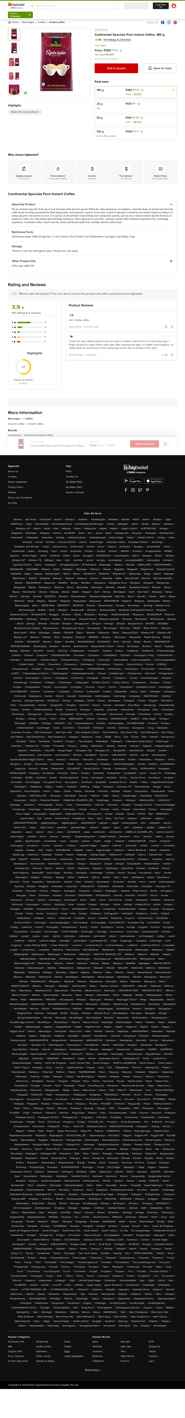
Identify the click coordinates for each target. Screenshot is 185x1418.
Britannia (97, 1356)
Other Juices (43, 1356)
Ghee (67, 1341)
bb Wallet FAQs (74, 481)
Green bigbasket (17, 481)
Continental (101, 29)
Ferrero (125, 1361)
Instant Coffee (36, 423)
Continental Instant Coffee (38, 435)
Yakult (152, 1351)
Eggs (67, 1351)
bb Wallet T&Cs (74, 487)
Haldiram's (98, 1361)
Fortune (153, 1356)
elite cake (126, 1346)
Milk (10, 1346)
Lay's (151, 1361)
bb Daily (12, 502)
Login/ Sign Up (161, 6)
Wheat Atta (42, 1341)
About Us (13, 471)
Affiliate (12, 492)
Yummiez (97, 1351)
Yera (123, 1351)
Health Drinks (43, 1346)
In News (12, 476)
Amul (95, 1341)
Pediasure (154, 1346)
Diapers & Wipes (45, 1361)
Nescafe (125, 1341)
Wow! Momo (127, 1356)
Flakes (68, 1346)
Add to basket (116, 68)
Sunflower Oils (16, 1341)
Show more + (92, 1369)
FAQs (69, 471)
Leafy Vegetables (73, 1356)
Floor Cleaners (16, 1356)
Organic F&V (15, 1351)
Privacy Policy (15, 487)
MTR (151, 1341)
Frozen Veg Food (17, 1361)
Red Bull (97, 1346)
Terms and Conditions (20, 497)
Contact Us (72, 476)
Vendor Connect (75, 492)
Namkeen (41, 1351)
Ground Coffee (17, 423)
